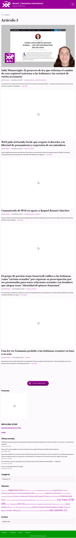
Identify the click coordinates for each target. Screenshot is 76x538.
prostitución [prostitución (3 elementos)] (49, 504)
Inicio (2, 15)
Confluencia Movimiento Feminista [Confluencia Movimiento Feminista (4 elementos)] (13, 493)
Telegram (28, 532)
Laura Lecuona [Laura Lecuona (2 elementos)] (15, 500)
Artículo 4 (26, 148)
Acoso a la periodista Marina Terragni (12, 467)
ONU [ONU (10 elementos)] (21, 504)
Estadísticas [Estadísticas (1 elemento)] (64, 493)
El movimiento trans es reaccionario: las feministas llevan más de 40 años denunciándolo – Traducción (31, 462)
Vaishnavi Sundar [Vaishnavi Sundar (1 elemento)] (35, 511)
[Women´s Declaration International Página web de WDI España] (22, 4)
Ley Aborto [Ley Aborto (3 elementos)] (31, 500)
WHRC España (6, 289)
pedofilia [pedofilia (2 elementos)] (28, 504)
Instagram (13, 532)
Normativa (43, 80)
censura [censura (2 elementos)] (65, 490)
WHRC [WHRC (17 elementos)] (62, 510)
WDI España (6, 80)
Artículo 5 (38, 80)
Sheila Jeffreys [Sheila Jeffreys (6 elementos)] (14, 511)
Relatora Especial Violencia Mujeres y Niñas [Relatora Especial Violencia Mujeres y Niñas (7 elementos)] (49, 507)
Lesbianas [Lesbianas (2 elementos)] (23, 500)
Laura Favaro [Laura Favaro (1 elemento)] (8, 500)
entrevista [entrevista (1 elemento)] (42, 493)
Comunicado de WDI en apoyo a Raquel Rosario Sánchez (35, 210)
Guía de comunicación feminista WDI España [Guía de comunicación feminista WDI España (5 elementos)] (29, 496)
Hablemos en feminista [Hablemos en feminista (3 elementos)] (52, 496)
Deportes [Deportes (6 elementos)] (29, 493)
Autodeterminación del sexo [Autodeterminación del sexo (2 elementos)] (44, 490)
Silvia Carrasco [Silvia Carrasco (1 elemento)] (24, 511)
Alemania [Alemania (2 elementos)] (26, 490)
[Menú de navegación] (73, 4)
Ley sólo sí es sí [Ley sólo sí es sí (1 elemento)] (53, 500)
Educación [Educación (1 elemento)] (36, 493)
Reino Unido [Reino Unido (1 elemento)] (13, 507)
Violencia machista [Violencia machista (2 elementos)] (44, 511)
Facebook (4, 532)
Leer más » (25, 86)
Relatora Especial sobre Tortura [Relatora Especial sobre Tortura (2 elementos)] (24, 507)
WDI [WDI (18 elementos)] (53, 510)
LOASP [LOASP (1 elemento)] (7, 504)
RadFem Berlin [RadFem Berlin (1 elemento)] (57, 504)
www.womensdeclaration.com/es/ (11, 428)
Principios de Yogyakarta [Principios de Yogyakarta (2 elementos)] (37, 504)
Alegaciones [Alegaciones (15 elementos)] (15, 490)
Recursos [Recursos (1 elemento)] (63, 504)
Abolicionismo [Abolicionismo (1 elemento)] (4, 490)
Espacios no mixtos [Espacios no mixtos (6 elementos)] (53, 493)
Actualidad (27, 80)
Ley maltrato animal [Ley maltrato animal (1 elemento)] (39, 500)
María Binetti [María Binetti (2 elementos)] (13, 504)
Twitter (20, 532)
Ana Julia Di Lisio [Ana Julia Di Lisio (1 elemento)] (33, 490)
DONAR (3, 433)
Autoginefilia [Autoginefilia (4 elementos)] (57, 491)
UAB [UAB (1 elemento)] (29, 511)
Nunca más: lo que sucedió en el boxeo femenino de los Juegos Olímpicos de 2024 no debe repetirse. (30, 449)
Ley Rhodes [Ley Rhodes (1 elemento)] (47, 500)
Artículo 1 (32, 80)
